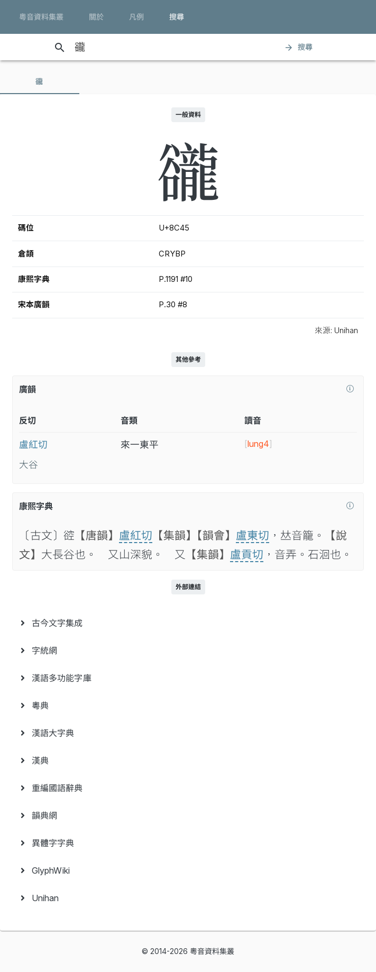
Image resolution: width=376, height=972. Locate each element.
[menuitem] (188, 623)
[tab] (39, 81)
